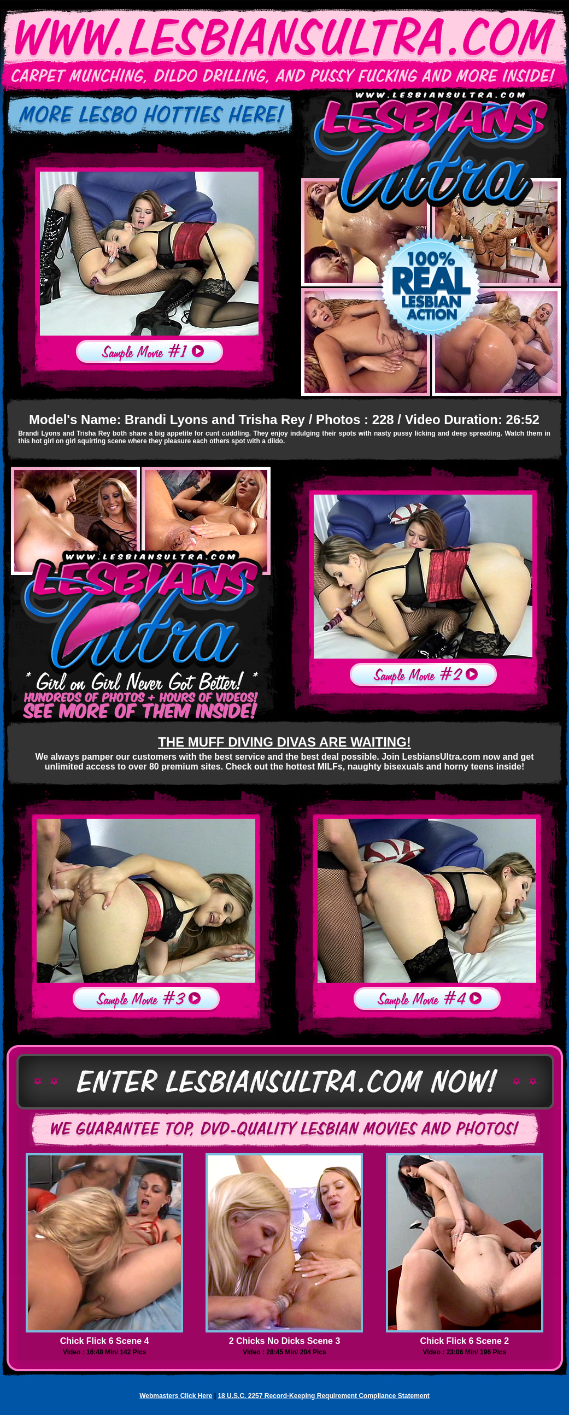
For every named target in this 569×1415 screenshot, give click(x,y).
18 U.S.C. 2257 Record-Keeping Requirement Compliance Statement (323, 1396)
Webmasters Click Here (175, 1396)
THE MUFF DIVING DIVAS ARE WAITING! (284, 742)
